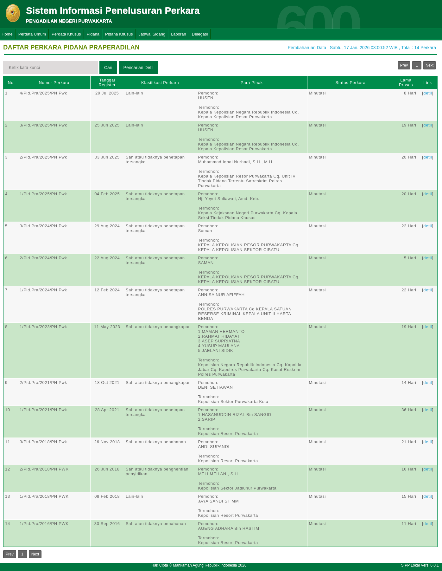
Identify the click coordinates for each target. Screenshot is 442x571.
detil (427, 93)
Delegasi (200, 34)
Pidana (93, 34)
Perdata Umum (32, 34)
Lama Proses (406, 82)
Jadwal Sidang (152, 34)
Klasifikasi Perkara (160, 82)
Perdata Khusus (66, 34)
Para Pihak (252, 82)
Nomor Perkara (54, 82)
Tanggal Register (107, 82)
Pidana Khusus (119, 34)
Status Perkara (350, 82)
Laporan (178, 34)
